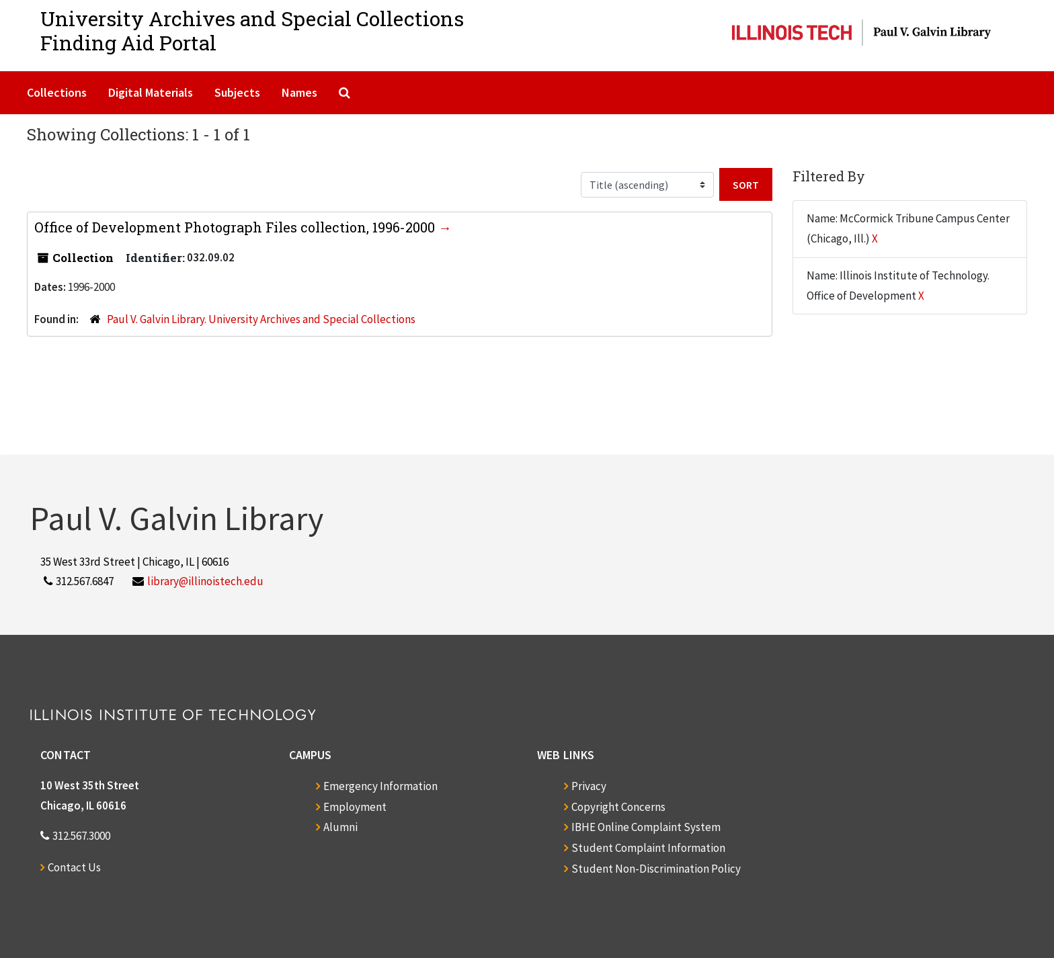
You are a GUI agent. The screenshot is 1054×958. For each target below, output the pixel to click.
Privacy (588, 786)
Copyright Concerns (618, 806)
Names (299, 92)
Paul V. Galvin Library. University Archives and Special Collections (261, 319)
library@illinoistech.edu (205, 581)
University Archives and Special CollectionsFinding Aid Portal (252, 30)
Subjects (237, 92)
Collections (57, 92)
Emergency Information (380, 786)
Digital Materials (150, 92)
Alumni (340, 827)
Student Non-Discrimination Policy (656, 868)
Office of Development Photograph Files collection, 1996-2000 (236, 227)
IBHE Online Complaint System (646, 827)
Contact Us (74, 867)
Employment (355, 806)
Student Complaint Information (648, 847)
